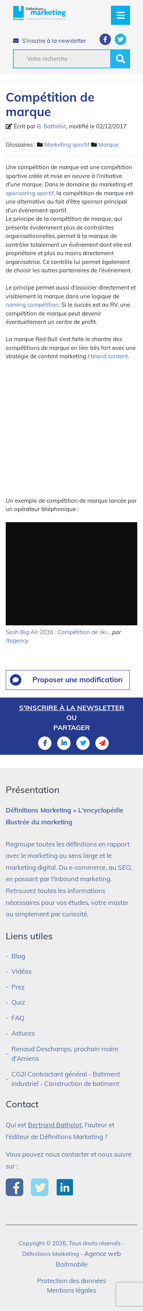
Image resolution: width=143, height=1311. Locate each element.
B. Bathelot (51, 126)
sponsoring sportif (30, 193)
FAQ (17, 1018)
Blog (18, 956)
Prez (18, 987)
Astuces (23, 1033)
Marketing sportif (67, 144)
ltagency (17, 640)
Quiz (18, 1002)
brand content (109, 356)
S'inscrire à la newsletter (49, 40)
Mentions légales (71, 1290)
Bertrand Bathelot (55, 1125)
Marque (108, 144)
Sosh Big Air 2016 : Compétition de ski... (58, 632)
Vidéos (21, 971)
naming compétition (32, 304)
